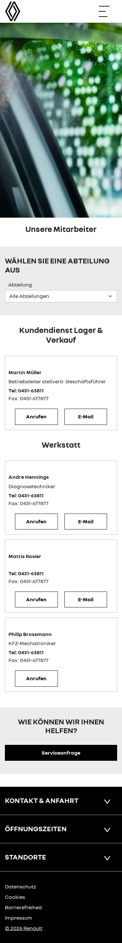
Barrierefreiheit (23, 907)
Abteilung (20, 284)
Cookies (15, 897)
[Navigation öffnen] (107, 11)
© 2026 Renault (23, 928)
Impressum (18, 917)
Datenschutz (20, 886)
